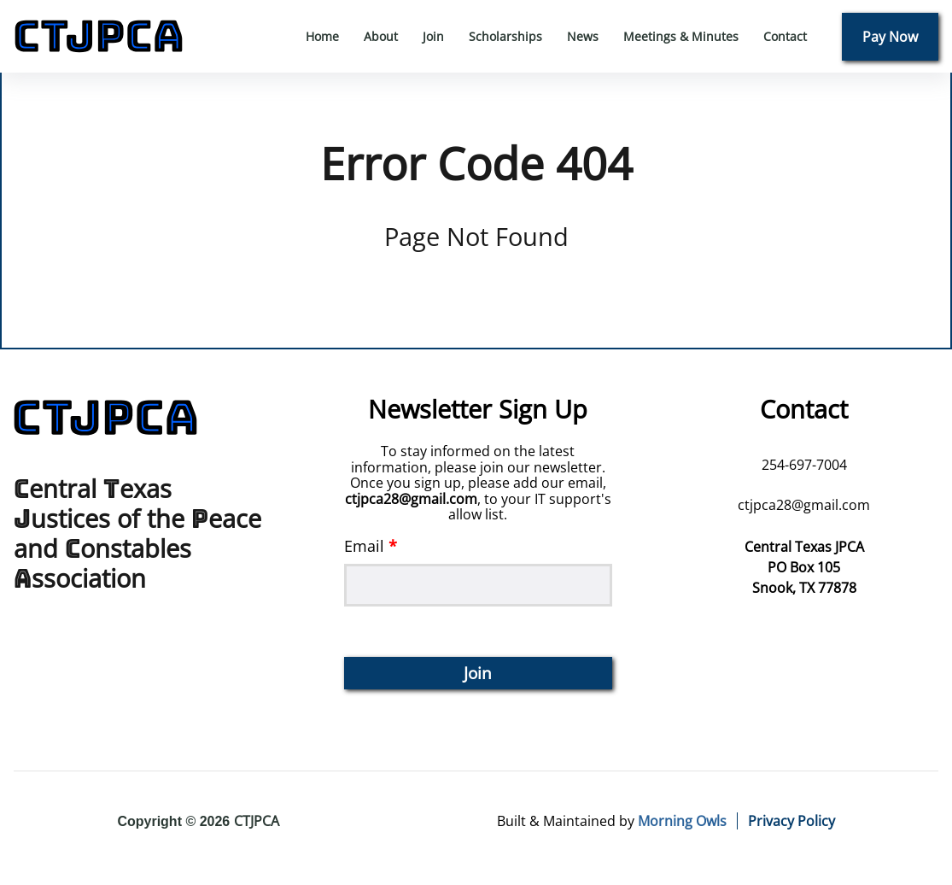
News (583, 36)
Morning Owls (682, 821)
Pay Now (890, 36)
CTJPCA (256, 821)
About (381, 36)
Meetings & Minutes (681, 36)
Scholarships (505, 36)
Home (322, 36)
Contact (785, 36)
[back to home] (99, 36)
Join (433, 36)
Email (478, 571)
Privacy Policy (791, 821)
